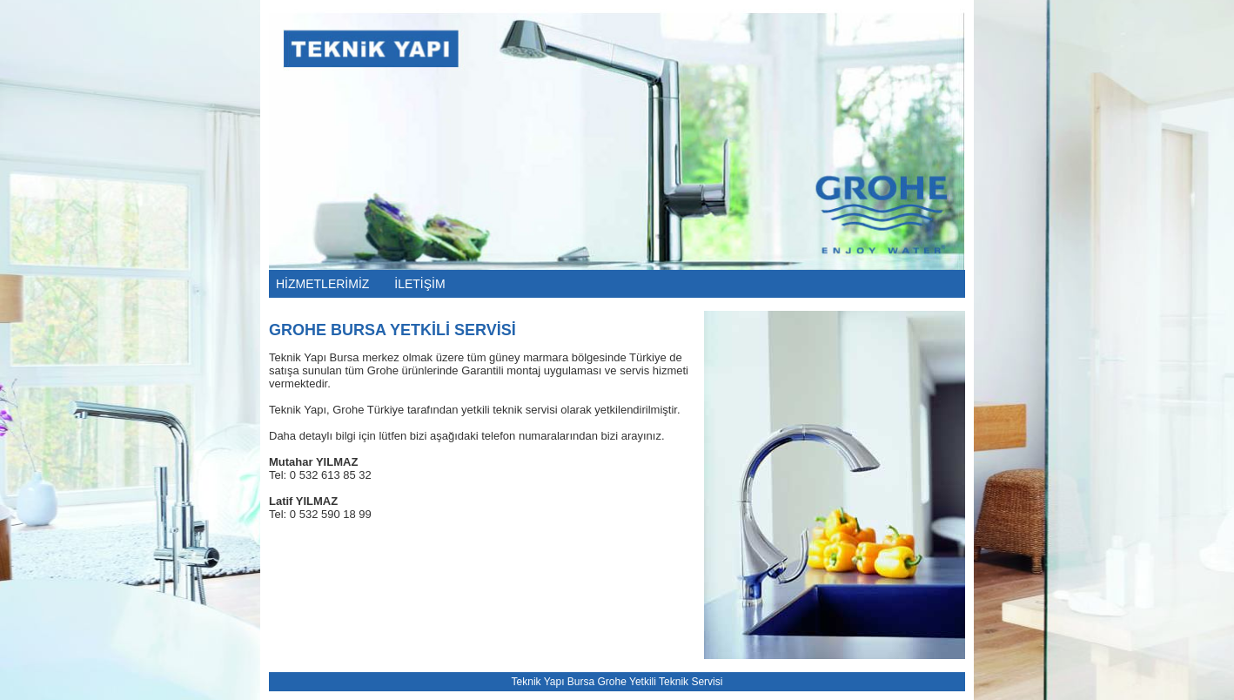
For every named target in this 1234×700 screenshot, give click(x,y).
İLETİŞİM (419, 284)
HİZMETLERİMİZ (322, 284)
